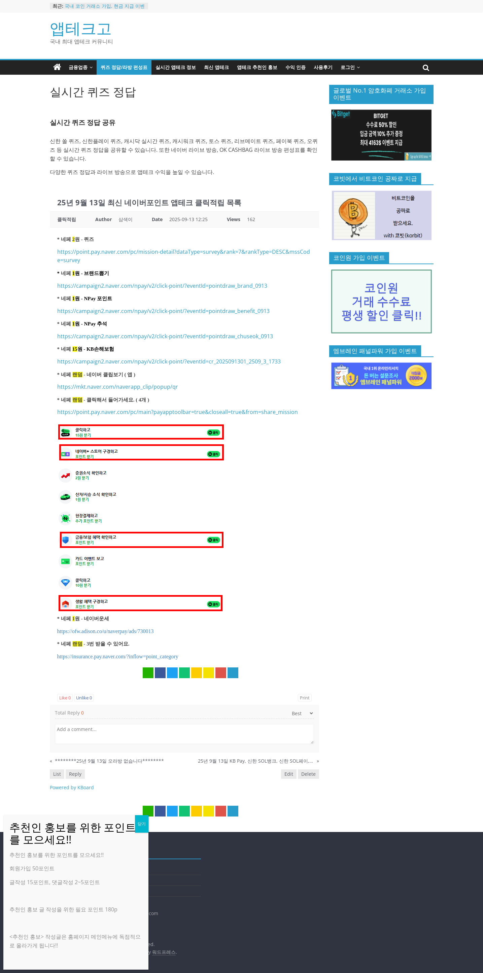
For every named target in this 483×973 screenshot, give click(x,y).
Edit (288, 774)
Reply (75, 774)
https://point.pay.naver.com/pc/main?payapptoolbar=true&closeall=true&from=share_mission (177, 412)
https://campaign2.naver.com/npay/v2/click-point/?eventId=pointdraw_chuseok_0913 (165, 336)
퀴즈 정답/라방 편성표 (124, 67)
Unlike (84, 698)
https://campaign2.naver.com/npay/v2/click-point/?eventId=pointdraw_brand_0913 (162, 285)
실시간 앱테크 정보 (176, 67)
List (57, 774)
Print (305, 698)
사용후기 (323, 67)
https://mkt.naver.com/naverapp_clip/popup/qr (117, 386)
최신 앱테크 (216, 67)
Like (65, 698)
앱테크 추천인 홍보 (257, 67)
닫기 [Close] (142, 824)
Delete (308, 774)
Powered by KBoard (72, 787)
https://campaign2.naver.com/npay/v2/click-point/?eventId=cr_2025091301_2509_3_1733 (169, 361)
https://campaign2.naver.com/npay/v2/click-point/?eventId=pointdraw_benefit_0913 (163, 311)
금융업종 (78, 67)
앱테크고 (81, 28)
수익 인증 (295, 67)
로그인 (348, 67)
